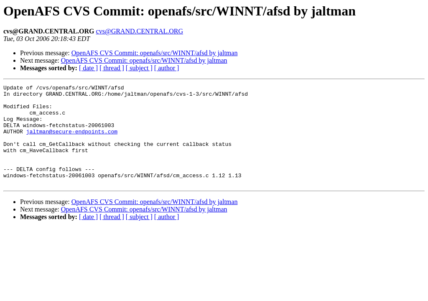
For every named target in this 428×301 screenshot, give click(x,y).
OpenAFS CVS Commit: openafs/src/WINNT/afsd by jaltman (154, 52)
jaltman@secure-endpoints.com (71, 141)
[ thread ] (111, 67)
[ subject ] (139, 67)
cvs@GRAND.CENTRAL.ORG (139, 31)
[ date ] (88, 67)
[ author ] (166, 67)
